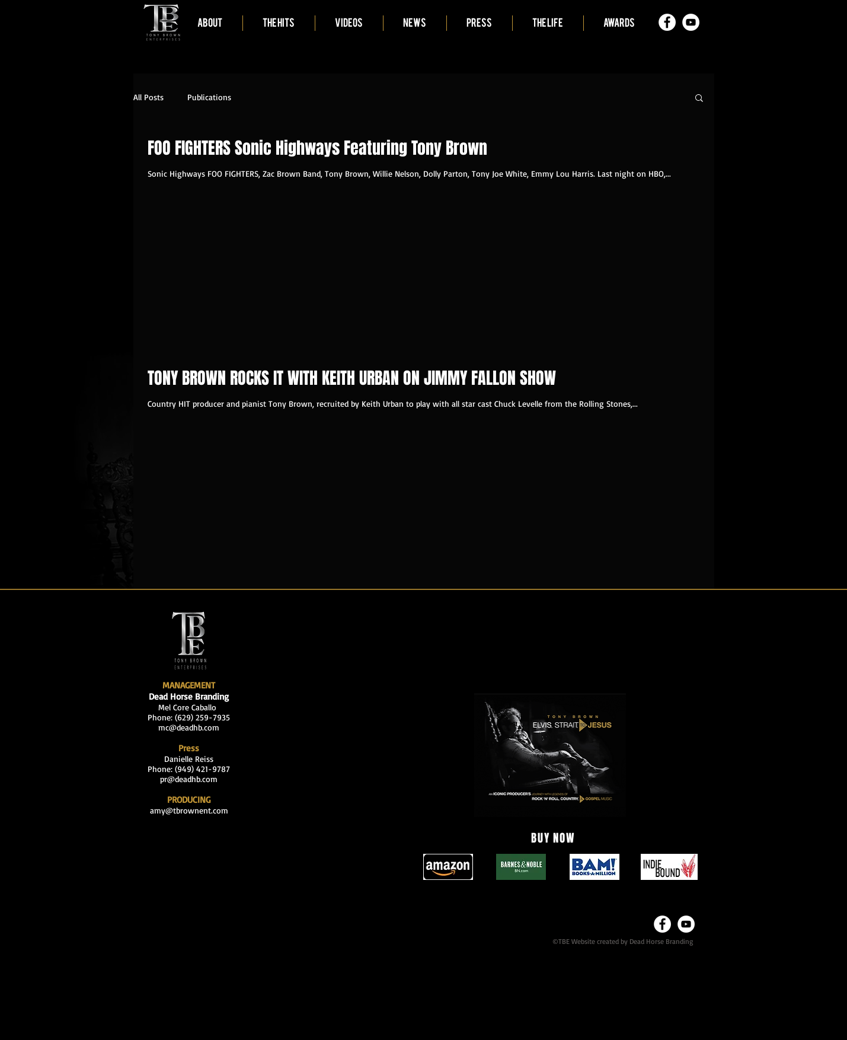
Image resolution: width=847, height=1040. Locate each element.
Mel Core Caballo (188, 707)
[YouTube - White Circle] (690, 22)
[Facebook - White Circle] (667, 22)
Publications (209, 97)
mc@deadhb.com (188, 727)
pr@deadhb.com (189, 779)
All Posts (148, 97)
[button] (699, 98)
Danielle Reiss (188, 759)
